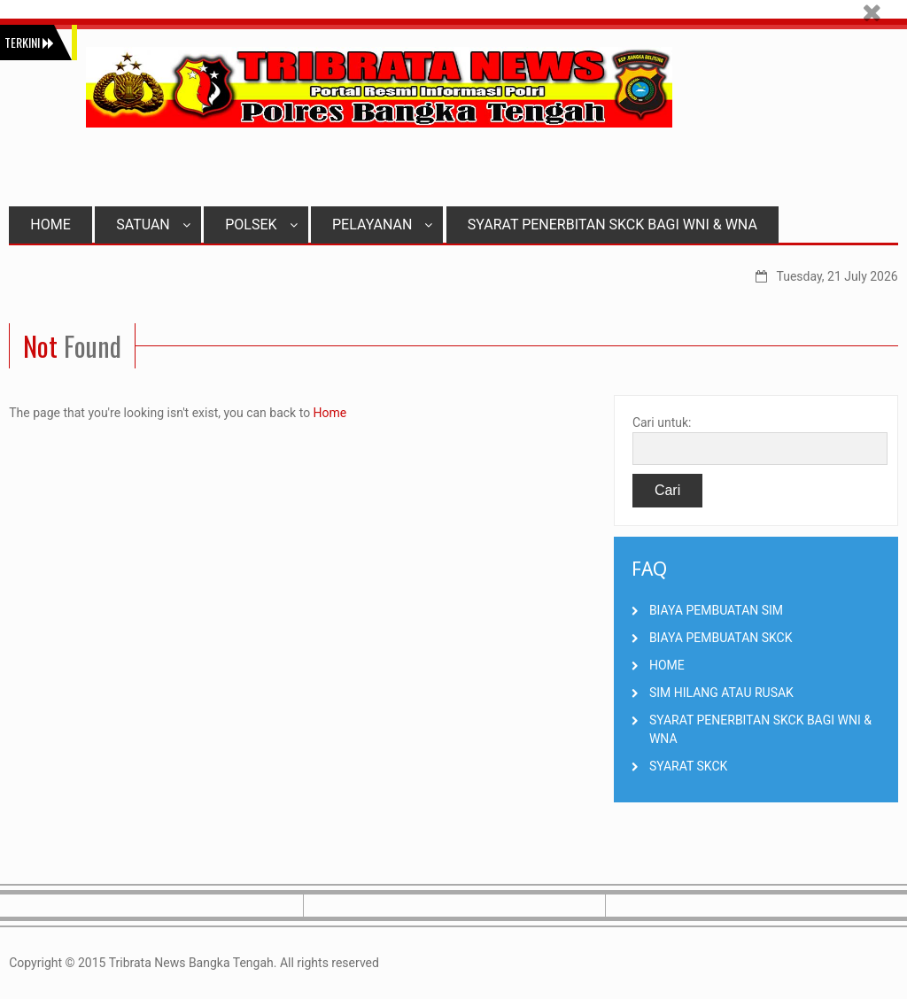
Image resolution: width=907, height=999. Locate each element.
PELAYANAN (382, 224)
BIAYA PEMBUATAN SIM (716, 610)
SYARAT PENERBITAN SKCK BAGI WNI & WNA (612, 224)
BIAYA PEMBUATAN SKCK (721, 638)
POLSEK (261, 224)
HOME (50, 224)
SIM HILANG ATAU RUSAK (721, 692)
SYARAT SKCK (688, 766)
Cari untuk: (662, 422)
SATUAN (153, 224)
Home (330, 413)
